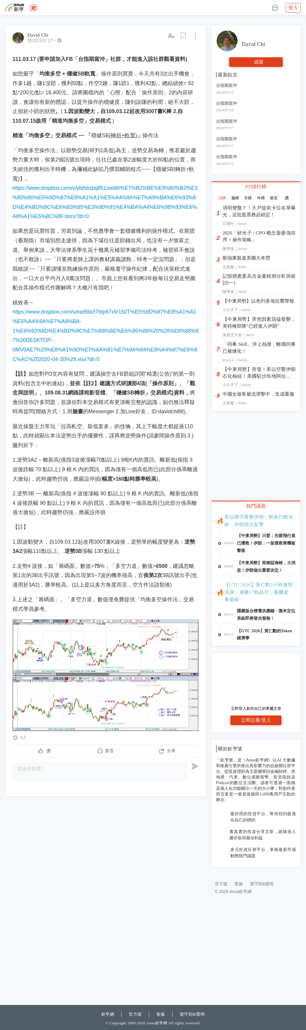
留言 (274, 198)
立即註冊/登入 (256, 720)
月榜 (248, 198)
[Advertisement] (256, 911)
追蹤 (258, 61)
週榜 (235, 198)
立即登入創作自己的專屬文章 (256, 708)
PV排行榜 (256, 186)
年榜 (261, 198)
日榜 (222, 198)
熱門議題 (256, 505)
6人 (23, 737)
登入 (293, 7)
